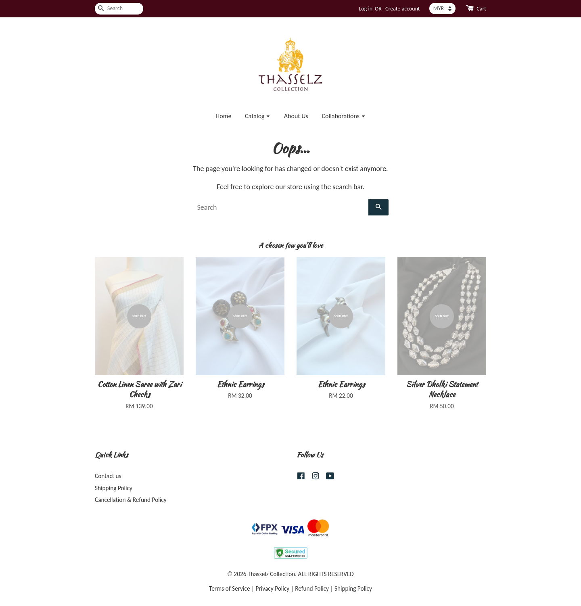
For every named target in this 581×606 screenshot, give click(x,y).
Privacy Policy (273, 588)
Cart (481, 8)
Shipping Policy (113, 488)
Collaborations (343, 116)
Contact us (108, 476)
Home (223, 116)
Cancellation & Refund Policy (131, 500)
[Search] (119, 9)
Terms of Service (229, 588)
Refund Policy (312, 588)
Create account (402, 8)
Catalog (257, 116)
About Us (296, 116)
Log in (365, 8)
